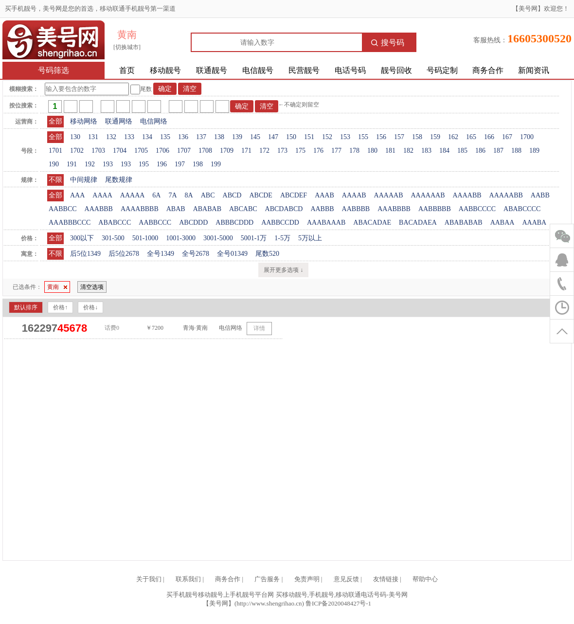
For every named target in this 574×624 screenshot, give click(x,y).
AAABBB (99, 209)
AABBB (322, 209)
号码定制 (442, 70)
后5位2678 (123, 253)
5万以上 (310, 238)
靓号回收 (396, 70)
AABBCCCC (477, 209)
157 (399, 137)
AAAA (102, 195)
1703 (98, 150)
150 (291, 137)
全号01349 (232, 253)
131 (93, 137)
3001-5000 (218, 238)
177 (336, 150)
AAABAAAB (326, 222)
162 (453, 137)
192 (90, 164)
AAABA (534, 222)
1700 (527, 137)
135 (165, 137)
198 (198, 164)
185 (462, 150)
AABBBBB (434, 209)
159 (435, 137)
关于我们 (148, 579)
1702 (77, 150)
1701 (55, 150)
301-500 (113, 238)
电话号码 (350, 70)
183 (426, 150)
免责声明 (307, 579)
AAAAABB (506, 195)
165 (471, 137)
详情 (259, 328)
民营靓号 (304, 70)
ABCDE (260, 195)
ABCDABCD (284, 209)
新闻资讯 (533, 70)
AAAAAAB (428, 195)
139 (237, 137)
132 (111, 137)
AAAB (324, 195)
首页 (127, 70)
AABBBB (356, 209)
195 (144, 164)
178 (354, 150)
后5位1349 (85, 253)
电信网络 (153, 121)
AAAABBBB (140, 209)
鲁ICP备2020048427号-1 (338, 603)
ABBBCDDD (234, 222)
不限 (55, 179)
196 (162, 164)
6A (156, 195)
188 (516, 150)
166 (489, 137)
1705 (141, 150)
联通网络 (118, 121)
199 (216, 164)
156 (381, 137)
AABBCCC (155, 222)
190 (54, 164)
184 (444, 150)
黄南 (57, 287)
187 (498, 150)
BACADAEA (418, 222)
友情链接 (385, 579)
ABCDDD (193, 222)
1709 (226, 150)
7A (172, 195)
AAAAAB (388, 195)
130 (75, 137)
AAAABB (466, 195)
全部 (55, 121)
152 (327, 137)
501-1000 (145, 238)
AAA (77, 195)
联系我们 (188, 579)
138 (219, 137)
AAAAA (132, 195)
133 (129, 137)
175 (300, 150)
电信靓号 (257, 70)
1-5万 (282, 238)
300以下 (82, 238)
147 (273, 137)
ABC (208, 195)
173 (282, 150)
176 (318, 150)
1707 (184, 150)
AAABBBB (394, 209)
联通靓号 (211, 70)
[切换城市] (127, 47)
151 (309, 137)
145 (255, 137)
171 (246, 150)
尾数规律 (118, 179)
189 (534, 150)
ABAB (175, 209)
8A (189, 195)
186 (480, 150)
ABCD (232, 195)
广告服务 (267, 579)
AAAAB (354, 195)
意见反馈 (346, 579)
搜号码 (387, 42)
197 (180, 164)
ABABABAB (464, 222)
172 (264, 150)
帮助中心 (425, 579)
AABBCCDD (280, 222)
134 (147, 137)
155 (363, 137)
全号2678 (195, 253)
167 (507, 137)
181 (390, 150)
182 (408, 150)
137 (201, 137)
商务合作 (487, 70)
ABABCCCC (521, 209)
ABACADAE (372, 222)
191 (72, 164)
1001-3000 (181, 238)
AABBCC (63, 209)
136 (183, 137)
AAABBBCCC (69, 222)
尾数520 (267, 253)
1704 (119, 150)
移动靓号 (165, 70)
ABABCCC (114, 222)
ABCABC (243, 209)
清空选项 (92, 287)
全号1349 (160, 253)
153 (345, 137)
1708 (205, 150)
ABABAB (207, 209)
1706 (162, 150)
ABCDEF (293, 195)
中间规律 (83, 179)
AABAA (502, 222)
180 (372, 150)
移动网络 (83, 121)
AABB (540, 195)
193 (108, 164)
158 (417, 137)
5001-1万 (254, 238)
